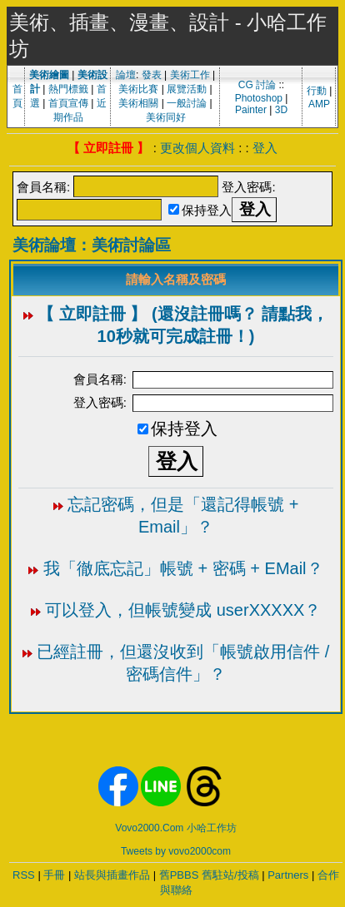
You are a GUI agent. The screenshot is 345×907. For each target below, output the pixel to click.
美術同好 (166, 117)
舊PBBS (179, 875)
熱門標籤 (68, 89)
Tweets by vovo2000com (176, 851)
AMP (319, 104)
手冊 (54, 875)
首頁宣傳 (68, 103)
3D (281, 110)
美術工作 (190, 75)
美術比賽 (138, 89)
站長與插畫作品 (112, 875)
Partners (288, 875)
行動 (317, 91)
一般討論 (187, 103)
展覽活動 (187, 89)
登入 (265, 148)
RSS (23, 875)
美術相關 (138, 103)
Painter (251, 110)
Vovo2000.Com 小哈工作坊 (175, 828)
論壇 (126, 75)
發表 (152, 75)
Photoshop (258, 98)
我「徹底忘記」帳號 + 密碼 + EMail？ (183, 568)
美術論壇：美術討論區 (91, 245)
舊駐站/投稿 (230, 875)
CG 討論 (257, 85)
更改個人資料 (197, 148)
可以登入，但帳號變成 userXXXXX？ (183, 610)
